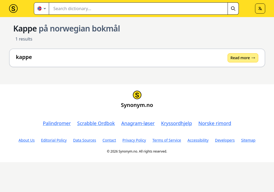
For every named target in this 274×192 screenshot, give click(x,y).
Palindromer (57, 123)
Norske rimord (214, 123)
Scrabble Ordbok (96, 123)
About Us (27, 140)
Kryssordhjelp (176, 123)
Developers (225, 140)
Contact (109, 140)
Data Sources (84, 140)
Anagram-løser (137, 123)
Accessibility (198, 140)
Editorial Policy (54, 140)
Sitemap (248, 140)
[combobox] (144, 8)
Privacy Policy (134, 140)
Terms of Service (166, 140)
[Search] (233, 8)
